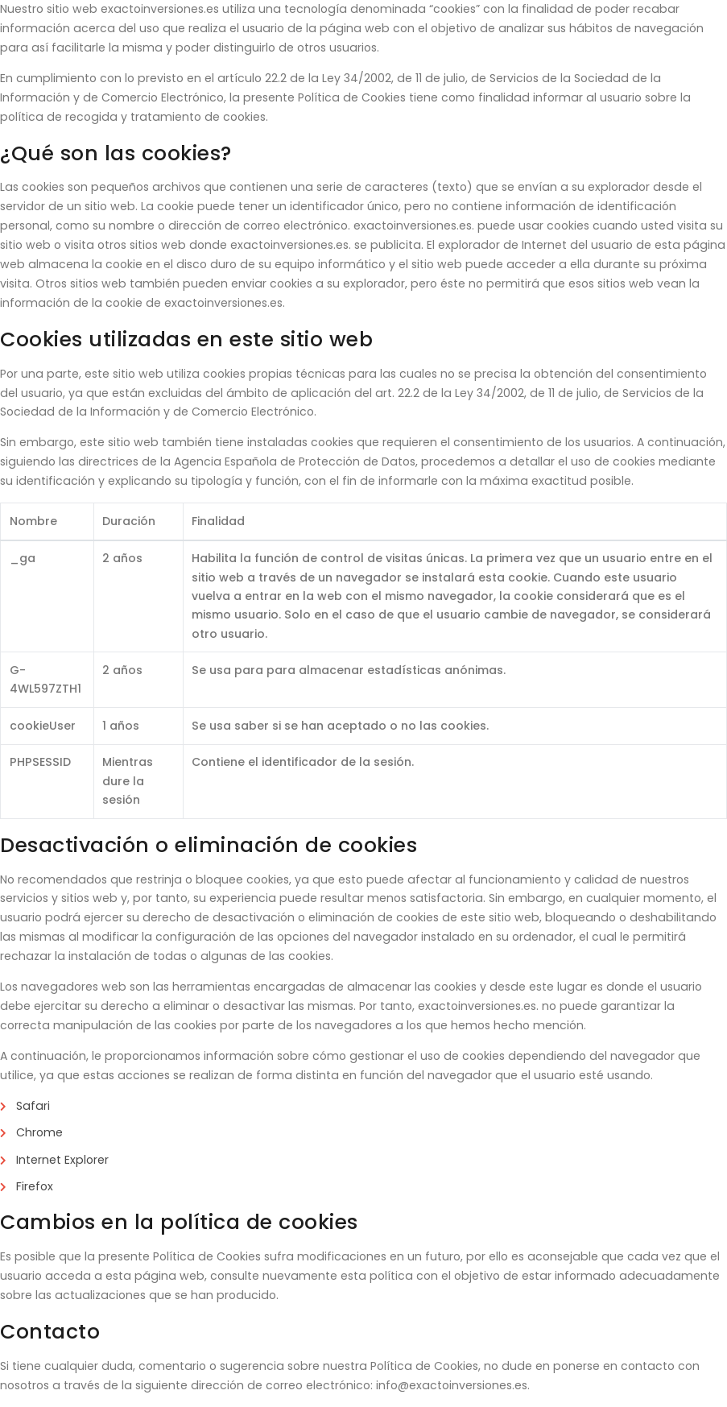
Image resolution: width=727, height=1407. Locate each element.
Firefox (34, 1186)
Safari (33, 1106)
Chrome (39, 1132)
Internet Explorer (62, 1160)
